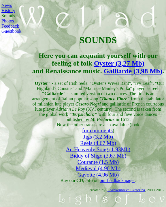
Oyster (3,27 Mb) (119, 63)
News (6, 5)
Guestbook (11, 31)
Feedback (10, 26)
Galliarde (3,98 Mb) (133, 71)
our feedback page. (117, 180)
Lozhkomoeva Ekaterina (126, 190)
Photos (7, 20)
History (8, 10)
